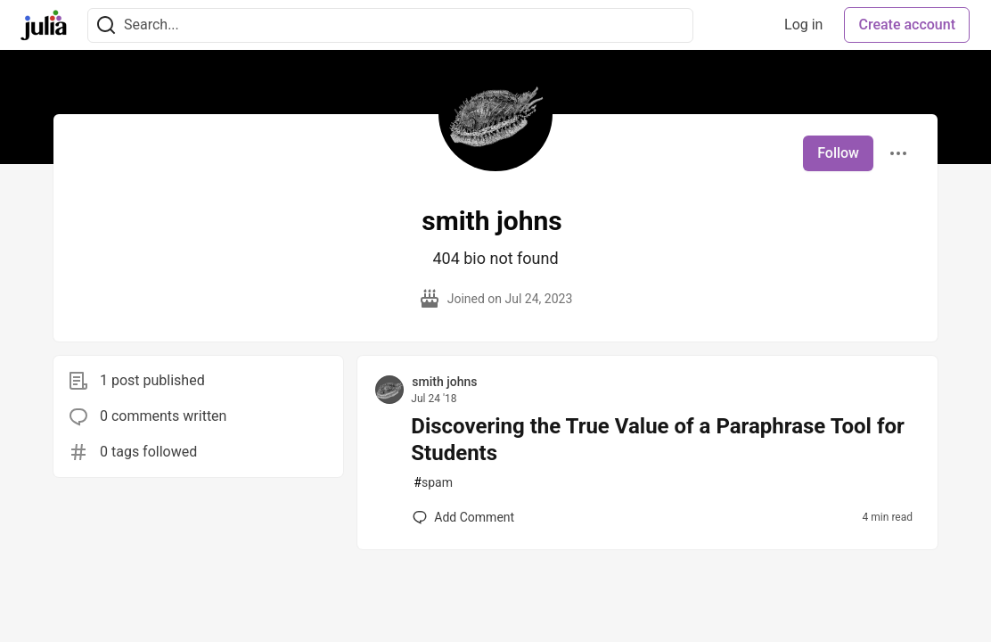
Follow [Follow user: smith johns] (838, 152)
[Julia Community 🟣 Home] (43, 25)
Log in (803, 24)
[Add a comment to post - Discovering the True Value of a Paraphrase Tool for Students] (463, 517)
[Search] (106, 25)
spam (433, 482)
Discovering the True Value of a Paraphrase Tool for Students (658, 439)
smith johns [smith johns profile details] (444, 381)
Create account (906, 24)
